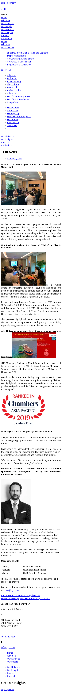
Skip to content (8, 2)
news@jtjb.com (11, 590)
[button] (31, 14)
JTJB (3, 9)
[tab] (31, 17)
